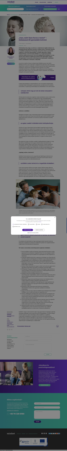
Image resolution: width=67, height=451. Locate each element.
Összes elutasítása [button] (39, 229)
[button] (34, 232)
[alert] (33, 225)
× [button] (54, 217)
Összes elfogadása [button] (27, 229)
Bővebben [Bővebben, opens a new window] (39, 221)
